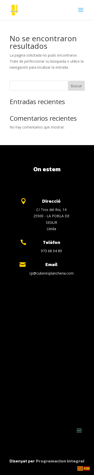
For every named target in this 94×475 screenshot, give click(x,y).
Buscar (76, 85)
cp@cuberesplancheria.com (51, 273)
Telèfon (51, 242)
